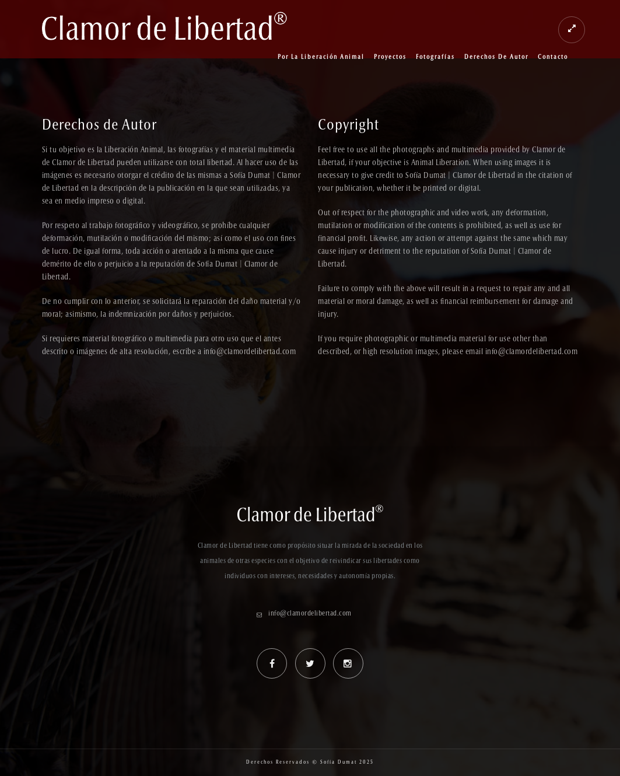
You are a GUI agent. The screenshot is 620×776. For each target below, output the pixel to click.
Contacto (553, 57)
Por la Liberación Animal (321, 57)
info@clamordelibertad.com (310, 613)
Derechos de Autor (496, 57)
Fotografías (435, 57)
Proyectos (390, 57)
